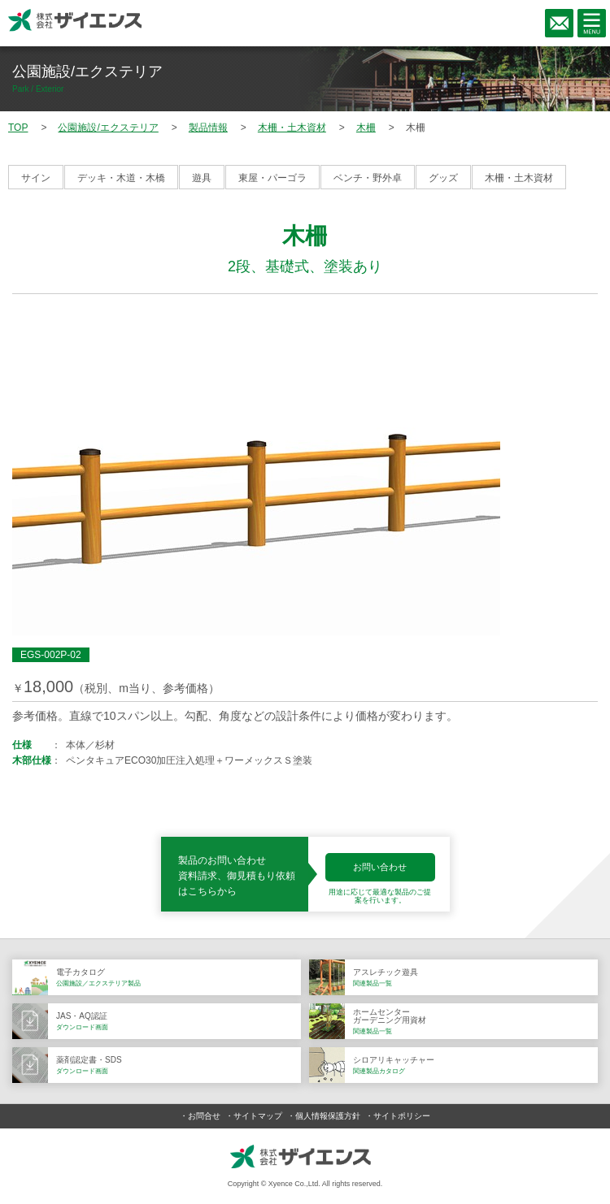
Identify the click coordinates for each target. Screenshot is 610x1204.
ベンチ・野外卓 (367, 178)
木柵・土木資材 (519, 178)
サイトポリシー (401, 1115)
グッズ (443, 178)
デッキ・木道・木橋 (121, 178)
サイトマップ (257, 1115)
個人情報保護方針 (327, 1115)
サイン (35, 178)
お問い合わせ (380, 867)
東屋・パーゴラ (272, 178)
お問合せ (204, 1115)
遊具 (201, 178)
